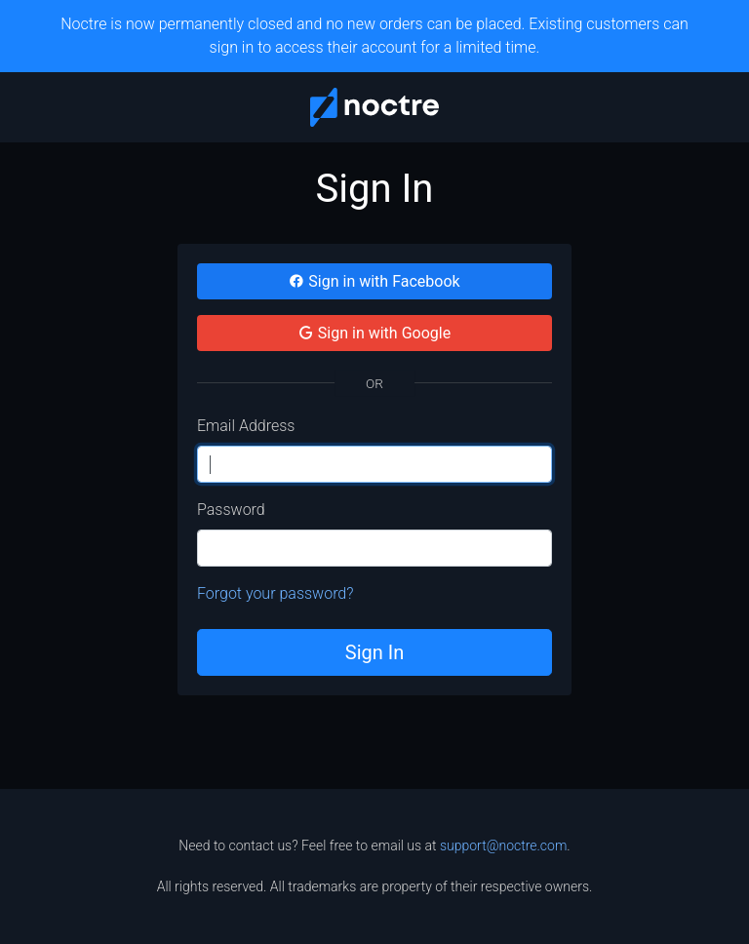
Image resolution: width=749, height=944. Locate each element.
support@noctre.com (503, 845)
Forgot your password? (275, 593)
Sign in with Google (374, 333)
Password (231, 509)
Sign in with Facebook (374, 281)
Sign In (374, 652)
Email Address (246, 425)
